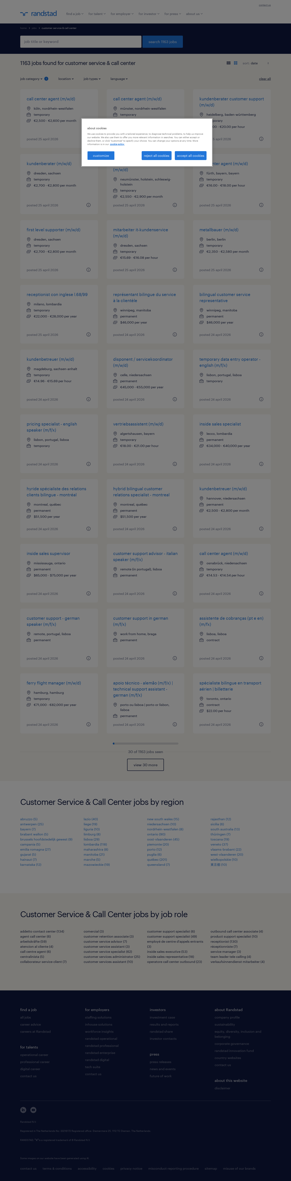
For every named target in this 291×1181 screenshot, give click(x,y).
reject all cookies (156, 155)
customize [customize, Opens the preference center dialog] (101, 155)
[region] (147, 142)
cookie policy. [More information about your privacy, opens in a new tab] (117, 144)
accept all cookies (190, 155)
